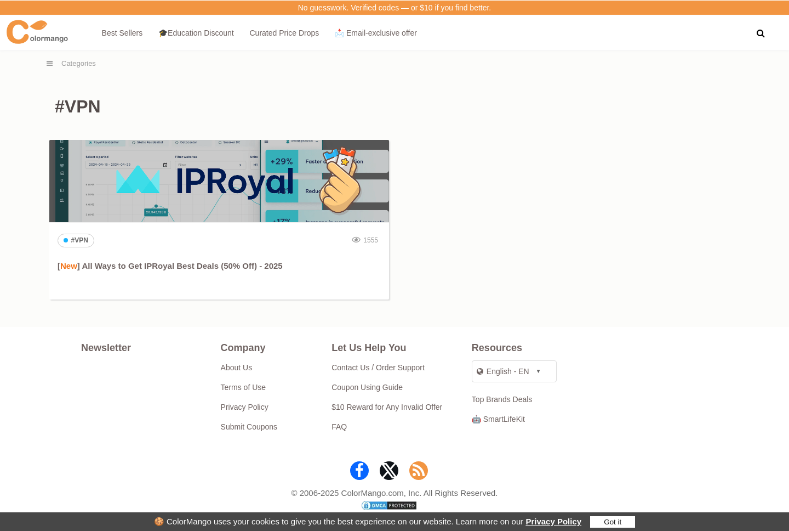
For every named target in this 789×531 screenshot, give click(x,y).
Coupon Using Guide (367, 387)
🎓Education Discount (196, 33)
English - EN (503, 371)
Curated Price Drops (284, 33)
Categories (78, 63)
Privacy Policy (553, 521)
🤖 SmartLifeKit (498, 419)
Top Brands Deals (502, 399)
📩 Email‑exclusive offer (376, 33)
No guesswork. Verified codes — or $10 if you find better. (394, 7)
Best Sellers (122, 33)
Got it (612, 522)
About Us (237, 367)
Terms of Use (243, 387)
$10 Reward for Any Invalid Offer (386, 407)
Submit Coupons (249, 426)
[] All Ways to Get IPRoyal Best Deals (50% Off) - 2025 (170, 265)
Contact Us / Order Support (378, 367)
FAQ (339, 426)
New (68, 265)
